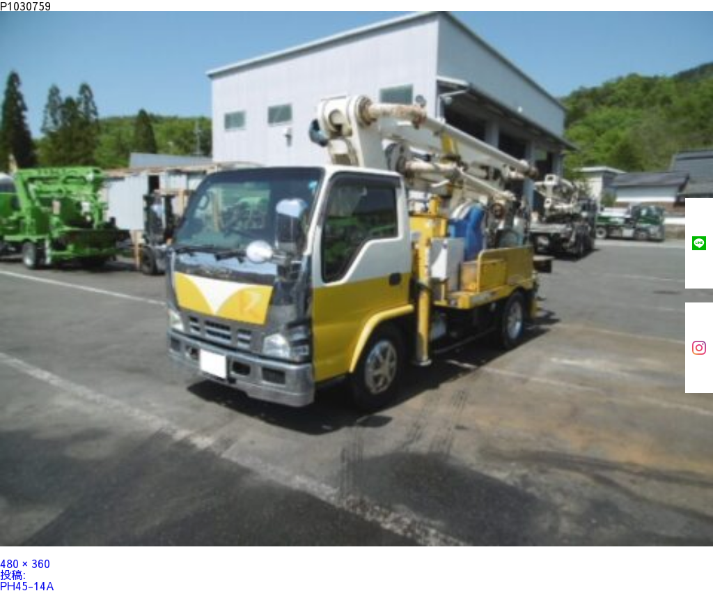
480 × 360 (25, 563)
